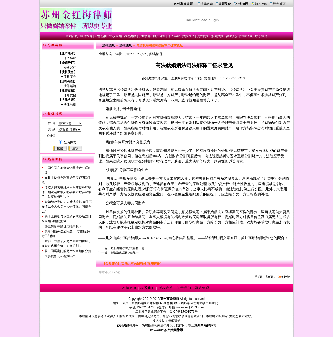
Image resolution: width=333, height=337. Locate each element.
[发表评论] (153, 263)
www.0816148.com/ (153, 238)
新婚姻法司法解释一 (125, 253)
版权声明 (166, 288)
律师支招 (232, 36)
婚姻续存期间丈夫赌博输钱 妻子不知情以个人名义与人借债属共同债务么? (67, 206)
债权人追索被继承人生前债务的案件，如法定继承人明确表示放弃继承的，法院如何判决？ (66, 192)
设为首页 (279, 4)
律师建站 (174, 321)
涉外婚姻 (217, 36)
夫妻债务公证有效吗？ (60, 256)
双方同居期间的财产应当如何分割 (68, 251)
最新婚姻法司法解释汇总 (128, 248)
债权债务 (203, 36)
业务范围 (101, 36)
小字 (143, 54)
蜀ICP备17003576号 (183, 312)
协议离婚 (115, 36)
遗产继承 (174, 36)
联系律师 (261, 36)
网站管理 (202, 288)
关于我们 (184, 288)
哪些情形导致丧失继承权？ (63, 226)
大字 (129, 54)
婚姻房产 (188, 36)
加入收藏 (261, 4)
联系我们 (147, 288)
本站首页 (72, 36)
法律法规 (246, 36)
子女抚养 (144, 36)
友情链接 (129, 288)
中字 (136, 54)
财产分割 (159, 36)
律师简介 (86, 36)
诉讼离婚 (130, 36)
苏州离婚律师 (151, 78)
